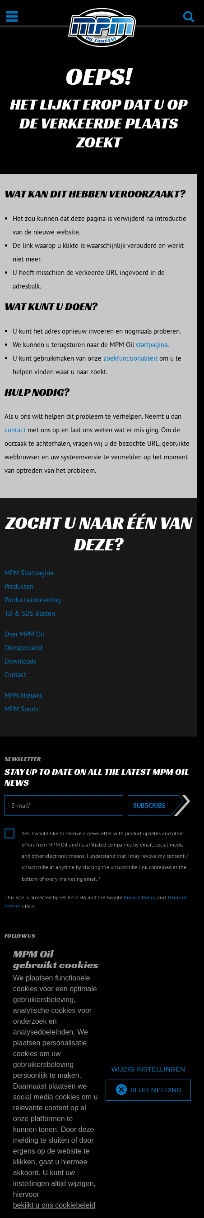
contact (15, 430)
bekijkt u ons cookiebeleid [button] (54, 1205)
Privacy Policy (140, 897)
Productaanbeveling (33, 599)
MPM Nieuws (23, 695)
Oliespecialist (24, 647)
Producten (19, 586)
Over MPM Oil (24, 634)
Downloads (20, 661)
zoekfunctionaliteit (130, 358)
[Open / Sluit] (12, 16)
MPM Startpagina (29, 572)
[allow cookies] (148, 1090)
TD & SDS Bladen (30, 613)
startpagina (151, 344)
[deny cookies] (148, 1069)
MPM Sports (22, 709)
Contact (15, 674)
